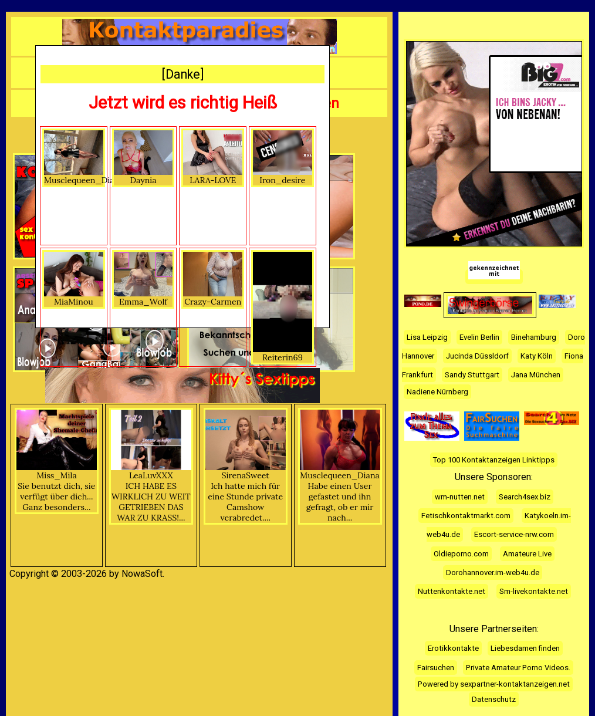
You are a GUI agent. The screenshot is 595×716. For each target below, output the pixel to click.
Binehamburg (533, 337)
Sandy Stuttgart (472, 374)
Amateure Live (527, 553)
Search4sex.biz (524, 496)
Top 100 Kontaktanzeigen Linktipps (494, 459)
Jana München (535, 374)
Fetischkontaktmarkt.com (466, 515)
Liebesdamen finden (525, 648)
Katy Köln (536, 356)
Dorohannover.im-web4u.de (492, 572)
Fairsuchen (435, 667)
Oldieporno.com (461, 553)
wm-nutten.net (460, 496)
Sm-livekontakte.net (533, 591)
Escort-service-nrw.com (514, 534)
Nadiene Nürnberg (437, 391)
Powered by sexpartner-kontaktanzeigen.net (494, 684)
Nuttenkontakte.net (451, 591)
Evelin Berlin (479, 337)
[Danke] (182, 74)
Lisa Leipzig (427, 337)
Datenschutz (494, 699)
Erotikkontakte (453, 648)
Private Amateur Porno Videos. (518, 667)
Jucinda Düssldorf (477, 356)
